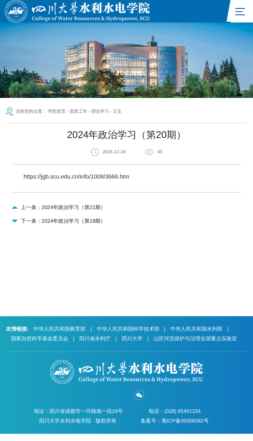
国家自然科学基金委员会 (39, 345)
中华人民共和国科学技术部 (128, 336)
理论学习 (100, 112)
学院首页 (56, 112)
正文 (117, 112)
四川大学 (132, 345)
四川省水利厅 (94, 345)
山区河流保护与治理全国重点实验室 (195, 345)
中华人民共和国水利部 (196, 336)
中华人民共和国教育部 (59, 336)
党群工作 (78, 112)
